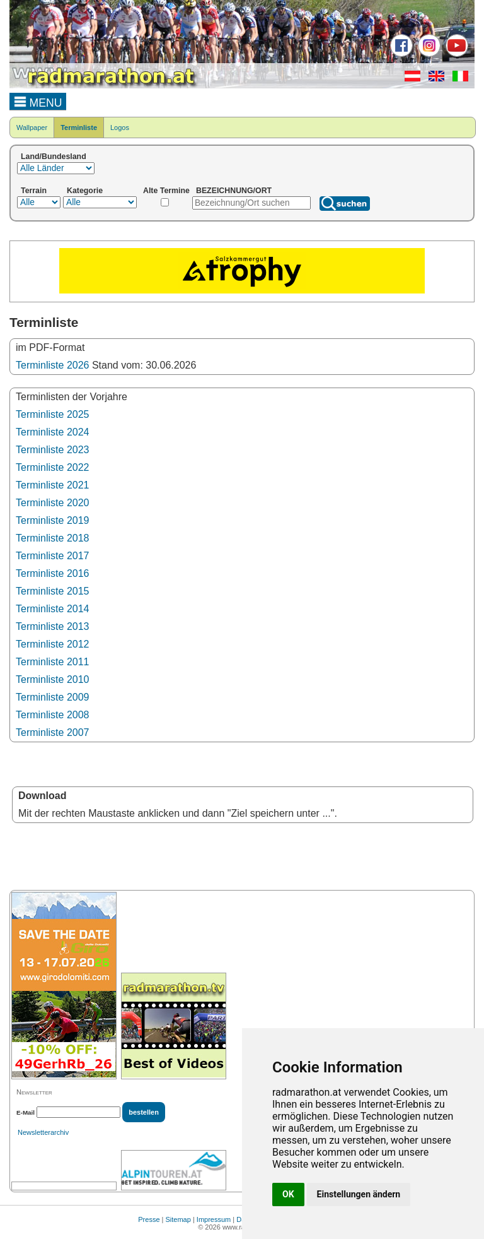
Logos (119, 127)
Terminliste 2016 (52, 573)
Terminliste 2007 (52, 732)
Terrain (34, 190)
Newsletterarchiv (43, 1132)
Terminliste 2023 (52, 449)
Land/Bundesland (53, 156)
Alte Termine (166, 190)
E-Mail (25, 1112)
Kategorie (85, 190)
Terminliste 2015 (52, 591)
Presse (148, 1219)
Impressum (214, 1219)
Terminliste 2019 (52, 520)
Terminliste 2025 (52, 414)
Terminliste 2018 (52, 538)
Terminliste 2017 (52, 555)
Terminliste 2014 (52, 608)
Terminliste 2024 (52, 432)
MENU (38, 101)
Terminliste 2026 (52, 365)
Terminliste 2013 (52, 626)
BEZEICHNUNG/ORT (234, 190)
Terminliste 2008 (52, 714)
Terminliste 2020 (52, 502)
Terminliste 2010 (52, 679)
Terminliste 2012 (52, 644)
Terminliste (78, 127)
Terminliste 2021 (52, 485)
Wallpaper (31, 127)
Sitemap (178, 1219)
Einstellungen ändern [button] (359, 1194)
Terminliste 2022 (52, 467)
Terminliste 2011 (52, 661)
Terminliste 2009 (52, 697)
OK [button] (288, 1194)
